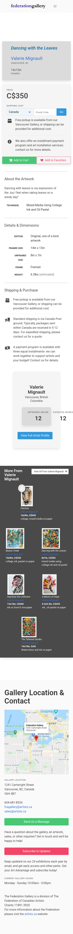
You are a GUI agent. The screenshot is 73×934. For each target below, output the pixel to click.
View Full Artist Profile (35, 435)
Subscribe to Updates (36, 851)
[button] (55, 6)
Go (61, 112)
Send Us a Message (36, 821)
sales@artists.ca (15, 811)
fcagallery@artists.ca (18, 807)
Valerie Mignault (27, 58)
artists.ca (31, 914)
